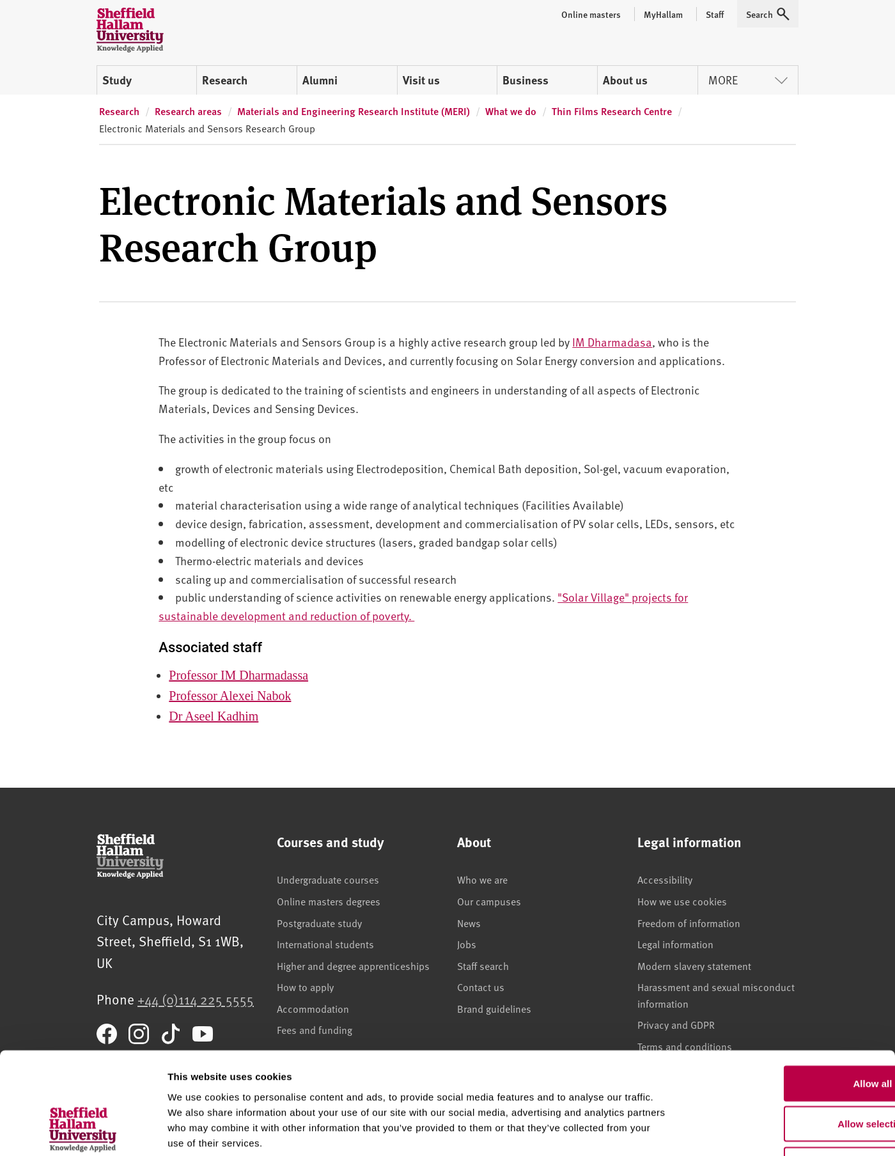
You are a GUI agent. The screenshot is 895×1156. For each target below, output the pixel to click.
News (469, 923)
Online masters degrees (328, 901)
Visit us (421, 80)
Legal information (675, 944)
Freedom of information (688, 923)
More (748, 80)
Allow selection (788, 1032)
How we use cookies (682, 901)
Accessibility (664, 879)
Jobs (466, 944)
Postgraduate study (319, 923)
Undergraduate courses (328, 879)
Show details (671, 1130)
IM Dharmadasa (612, 342)
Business (525, 80)
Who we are (482, 879)
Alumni (320, 80)
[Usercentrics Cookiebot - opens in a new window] (83, 1131)
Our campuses (489, 901)
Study (117, 80)
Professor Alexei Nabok (230, 696)
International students (325, 944)
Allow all (788, 991)
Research (224, 80)
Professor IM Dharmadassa (238, 675)
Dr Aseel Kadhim (213, 716)
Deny (788, 1072)
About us (625, 80)
